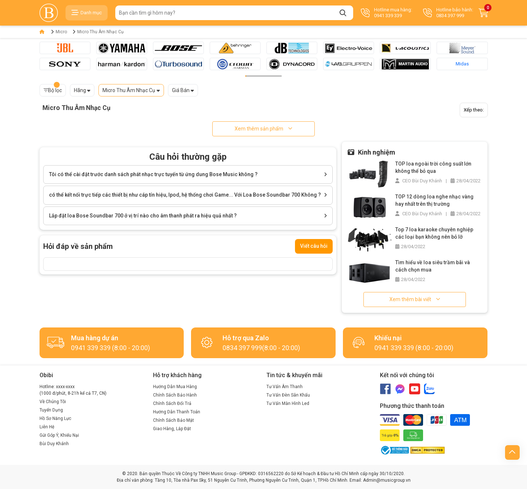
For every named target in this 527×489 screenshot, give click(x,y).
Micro (61, 31)
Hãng (80, 90)
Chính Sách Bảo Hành (175, 395)
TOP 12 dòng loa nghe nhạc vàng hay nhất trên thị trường (434, 200)
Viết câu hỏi (314, 246)
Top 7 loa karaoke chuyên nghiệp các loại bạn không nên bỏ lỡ (434, 233)
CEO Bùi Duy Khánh (418, 180)
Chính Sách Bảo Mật (173, 420)
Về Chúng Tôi (53, 401)
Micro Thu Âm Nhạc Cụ (100, 31)
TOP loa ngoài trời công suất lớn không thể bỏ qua (433, 167)
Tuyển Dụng (51, 410)
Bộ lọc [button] (53, 88)
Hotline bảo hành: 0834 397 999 (448, 12)
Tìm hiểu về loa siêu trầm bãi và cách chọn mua (432, 266)
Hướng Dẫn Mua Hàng (175, 386)
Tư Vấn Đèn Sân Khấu (288, 395)
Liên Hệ (47, 426)
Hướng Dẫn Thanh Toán (176, 411)
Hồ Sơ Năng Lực (55, 418)
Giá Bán (181, 90)
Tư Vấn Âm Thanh (284, 386)
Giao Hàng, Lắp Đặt (172, 428)
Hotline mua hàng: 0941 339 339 (386, 12)
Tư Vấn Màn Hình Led (287, 403)
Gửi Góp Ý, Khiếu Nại (59, 435)
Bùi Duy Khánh (54, 443)
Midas (462, 64)
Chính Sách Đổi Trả (172, 403)
